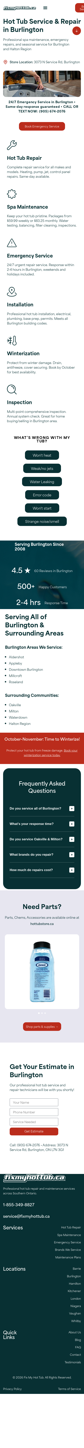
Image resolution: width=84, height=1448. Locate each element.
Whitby (76, 1321)
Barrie (77, 1268)
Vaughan (75, 1313)
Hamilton (75, 1283)
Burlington (74, 1276)
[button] (45, 8)
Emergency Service (67, 1242)
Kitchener (74, 1291)
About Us (75, 1332)
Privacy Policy (12, 1388)
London (76, 1298)
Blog (78, 1339)
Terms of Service (69, 1388)
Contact (75, 1354)
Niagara (75, 1306)
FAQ (78, 1347)
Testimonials (73, 1362)
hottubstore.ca (42, 923)
